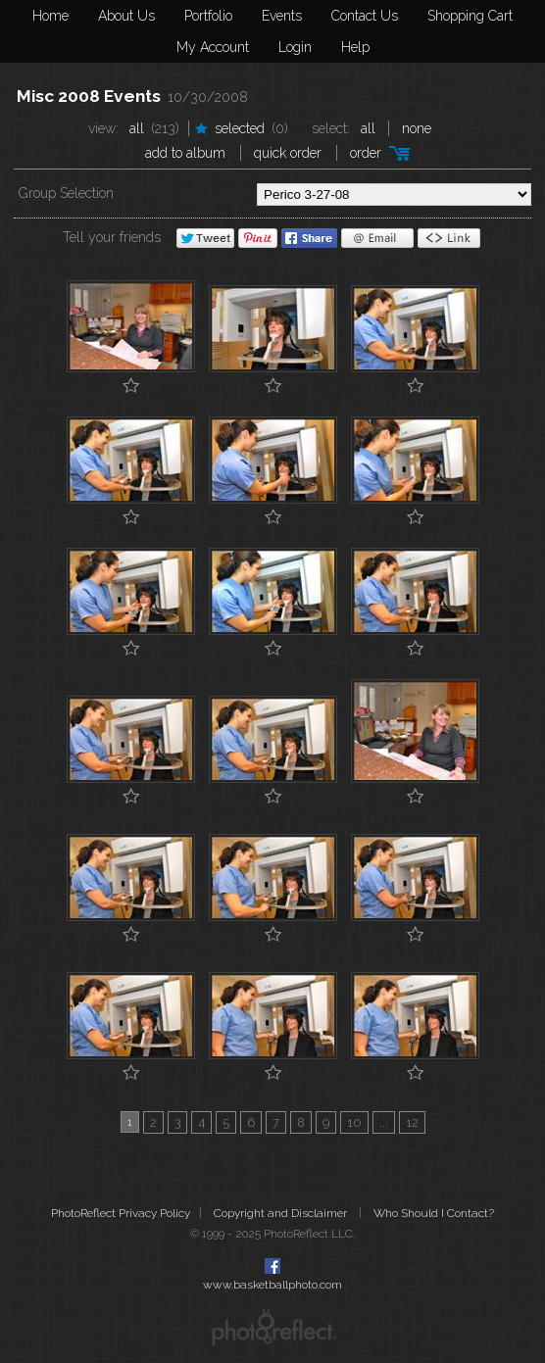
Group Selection (66, 193)
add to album (185, 153)
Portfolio (208, 16)
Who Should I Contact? (433, 1213)
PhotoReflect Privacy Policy (120, 1213)
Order (365, 153)
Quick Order (288, 153)
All (136, 128)
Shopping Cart (470, 16)
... (383, 1122)
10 (354, 1122)
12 (412, 1122)
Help (355, 47)
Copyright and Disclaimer (282, 1213)
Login (295, 47)
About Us (126, 16)
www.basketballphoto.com (272, 1284)
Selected (240, 128)
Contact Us (364, 16)
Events (282, 16)
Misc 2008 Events (89, 96)
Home (50, 16)
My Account (212, 47)
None (416, 128)
